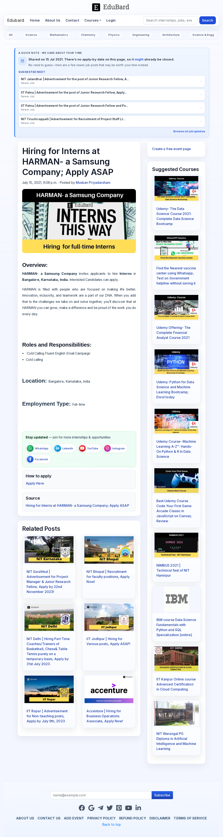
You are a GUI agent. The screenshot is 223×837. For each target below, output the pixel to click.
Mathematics (59, 34)
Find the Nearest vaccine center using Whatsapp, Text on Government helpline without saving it (176, 275)
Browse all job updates (189, 131)
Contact (72, 20)
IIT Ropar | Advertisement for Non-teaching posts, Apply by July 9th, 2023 (47, 716)
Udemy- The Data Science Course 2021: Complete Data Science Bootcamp (175, 216)
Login (111, 20)
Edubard (15, 20)
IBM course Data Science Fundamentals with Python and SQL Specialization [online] (176, 627)
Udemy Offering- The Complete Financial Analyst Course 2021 (173, 332)
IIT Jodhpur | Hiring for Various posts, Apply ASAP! (108, 641)
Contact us (49, 818)
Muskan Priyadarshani (93, 183)
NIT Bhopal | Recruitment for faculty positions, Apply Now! (107, 577)
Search (207, 20)
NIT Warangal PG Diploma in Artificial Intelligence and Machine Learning (176, 741)
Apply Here (35, 483)
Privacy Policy (101, 818)
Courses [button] (91, 20)
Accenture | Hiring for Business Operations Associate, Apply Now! (104, 716)
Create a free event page (171, 149)
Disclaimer (160, 818)
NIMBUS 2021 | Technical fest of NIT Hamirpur (173, 570)
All (11, 34)
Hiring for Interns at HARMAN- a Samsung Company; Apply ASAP (77, 505)
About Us (52, 20)
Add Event (74, 818)
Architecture (170, 34)
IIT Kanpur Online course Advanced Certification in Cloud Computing (176, 684)
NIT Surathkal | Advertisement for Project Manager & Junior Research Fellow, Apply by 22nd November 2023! (49, 582)
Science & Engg (203, 34)
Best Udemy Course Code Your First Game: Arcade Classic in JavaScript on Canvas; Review (174, 511)
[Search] (170, 20)
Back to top (111, 824)
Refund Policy (132, 818)
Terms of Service (190, 818)
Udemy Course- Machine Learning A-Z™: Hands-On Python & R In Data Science (176, 449)
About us (25, 818)
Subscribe (162, 795)
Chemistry (88, 34)
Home (36, 20)
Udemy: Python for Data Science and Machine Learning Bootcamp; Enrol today (175, 389)
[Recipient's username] (101, 795)
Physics (114, 34)
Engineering (141, 34)
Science (31, 34)
